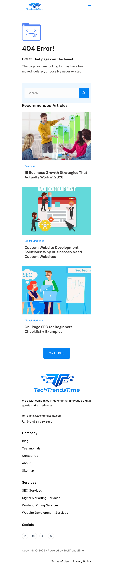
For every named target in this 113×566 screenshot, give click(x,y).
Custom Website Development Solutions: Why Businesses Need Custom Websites (53, 252)
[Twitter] (42, 536)
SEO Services (32, 490)
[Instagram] (34, 536)
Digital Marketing (34, 240)
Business (30, 166)
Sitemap (28, 470)
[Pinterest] (51, 536)
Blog (25, 441)
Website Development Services (45, 512)
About (26, 463)
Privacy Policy (82, 561)
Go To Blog (56, 353)
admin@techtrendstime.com (44, 415)
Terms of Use (60, 561)
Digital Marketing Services (41, 498)
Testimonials (31, 448)
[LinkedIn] (25, 536)
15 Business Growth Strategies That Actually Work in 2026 (56, 174)
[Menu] (89, 6)
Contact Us (30, 455)
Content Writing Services (40, 505)
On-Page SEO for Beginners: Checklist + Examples (49, 329)
